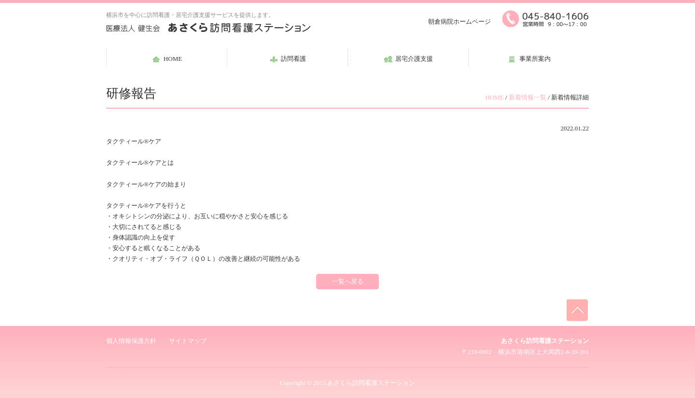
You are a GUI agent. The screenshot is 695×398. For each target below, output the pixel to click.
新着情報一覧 (527, 97)
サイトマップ (188, 340)
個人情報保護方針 (131, 340)
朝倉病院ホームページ (459, 21)
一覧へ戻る (347, 281)
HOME (494, 97)
